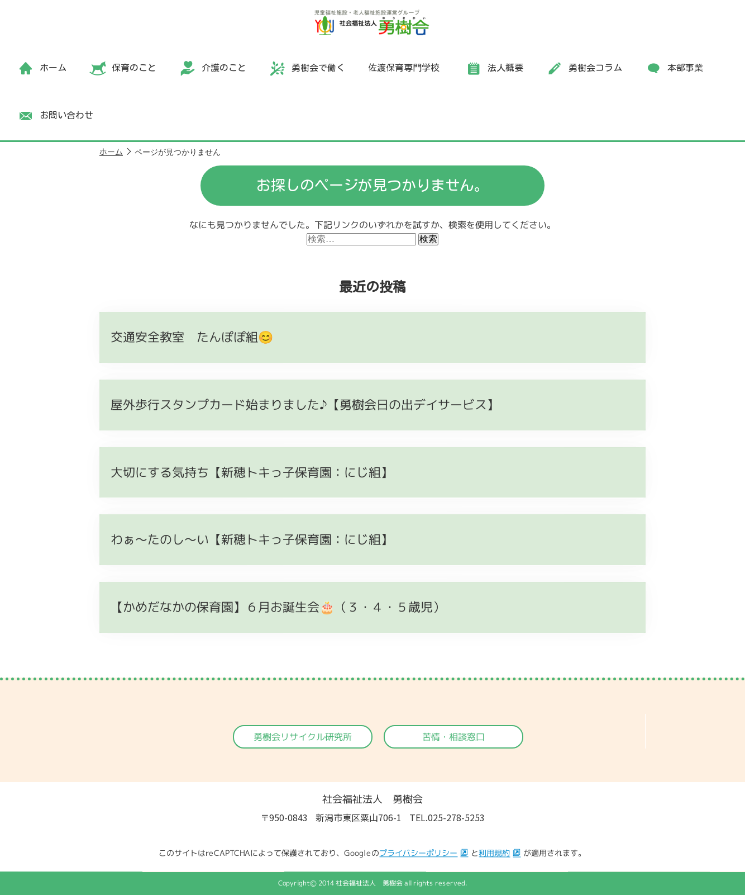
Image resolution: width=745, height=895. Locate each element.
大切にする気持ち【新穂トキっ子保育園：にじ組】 (252, 472)
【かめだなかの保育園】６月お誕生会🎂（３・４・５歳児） (278, 606)
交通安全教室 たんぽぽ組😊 (192, 336)
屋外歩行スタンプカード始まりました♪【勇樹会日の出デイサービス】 (305, 404)
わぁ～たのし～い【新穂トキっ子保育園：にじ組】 (252, 539)
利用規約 (494, 853)
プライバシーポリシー (418, 853)
